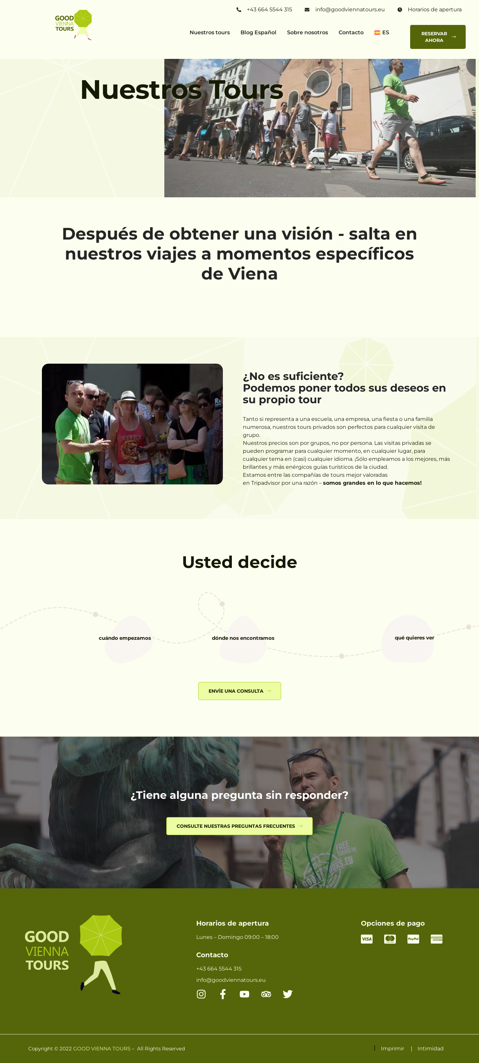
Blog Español (258, 32)
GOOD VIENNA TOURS (101, 1048)
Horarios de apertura (435, 9)
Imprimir (392, 1048)
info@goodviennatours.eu (350, 9)
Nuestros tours (210, 32)
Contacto (351, 32)
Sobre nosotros (307, 32)
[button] (386, 33)
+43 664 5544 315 (269, 9)
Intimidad (430, 1048)
